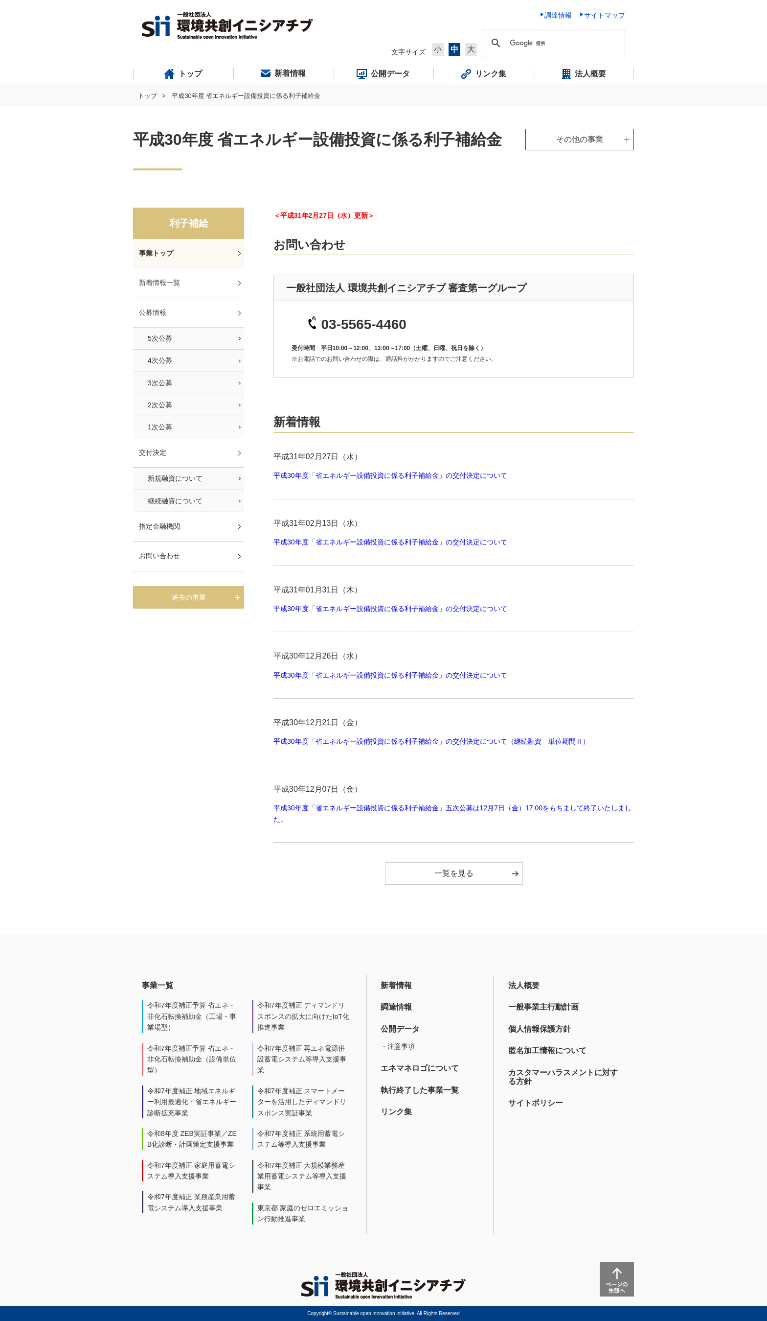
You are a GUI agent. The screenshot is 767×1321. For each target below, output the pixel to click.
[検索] (552, 43)
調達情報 (396, 1007)
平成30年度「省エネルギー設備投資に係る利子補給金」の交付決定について (390, 475)
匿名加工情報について (547, 1050)
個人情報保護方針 (539, 1029)
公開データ (400, 1029)
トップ (147, 95)
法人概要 (524, 985)
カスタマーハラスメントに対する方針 (563, 1076)
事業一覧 (157, 985)
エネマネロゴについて (420, 1068)
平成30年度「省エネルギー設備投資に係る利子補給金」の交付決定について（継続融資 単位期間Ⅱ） (431, 741)
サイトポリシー (535, 1103)
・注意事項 (398, 1046)
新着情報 (396, 985)
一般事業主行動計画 (543, 1007)
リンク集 (396, 1112)
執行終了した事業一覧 (420, 1090)
